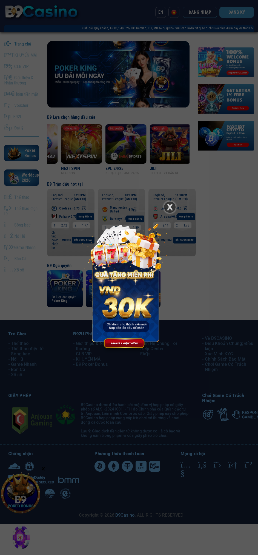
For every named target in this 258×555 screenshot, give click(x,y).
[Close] (170, 207)
